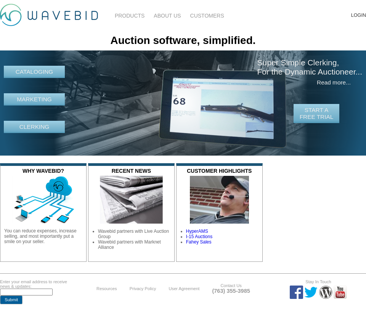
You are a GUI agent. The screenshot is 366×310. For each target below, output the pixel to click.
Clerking (34, 126)
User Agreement (184, 288)
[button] (11, 299)
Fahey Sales (199, 242)
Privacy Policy (143, 288)
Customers (207, 16)
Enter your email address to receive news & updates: (33, 284)
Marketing (34, 99)
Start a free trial (317, 113)
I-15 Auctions (199, 236)
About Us (167, 16)
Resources (106, 288)
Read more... (334, 82)
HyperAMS (197, 231)
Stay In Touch (318, 281)
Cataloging (34, 71)
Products (130, 16)
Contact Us (230, 285)
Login (358, 15)
